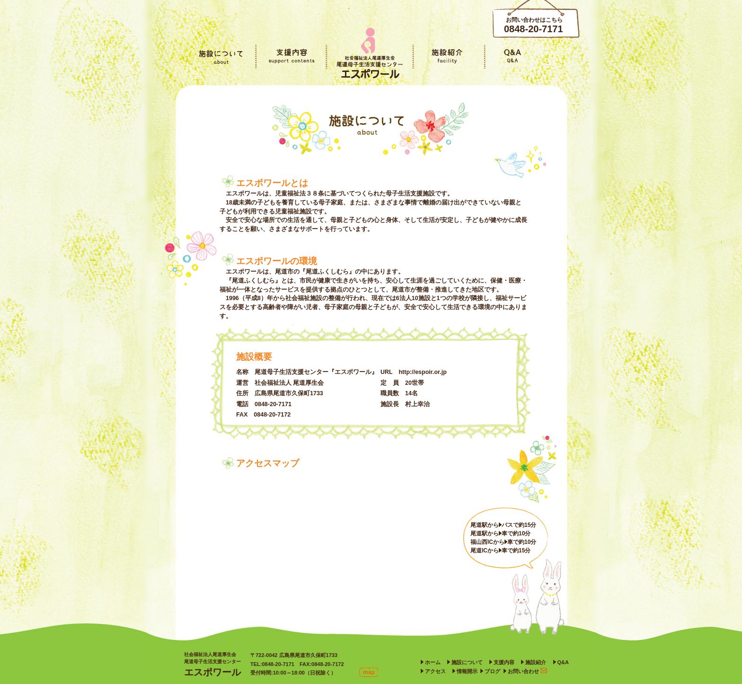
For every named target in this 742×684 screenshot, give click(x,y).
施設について (467, 662)
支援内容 (504, 662)
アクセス (435, 671)
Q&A (563, 662)
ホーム (433, 662)
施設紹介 (535, 662)
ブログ (492, 671)
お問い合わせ (527, 671)
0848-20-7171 (533, 29)
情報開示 (467, 671)
